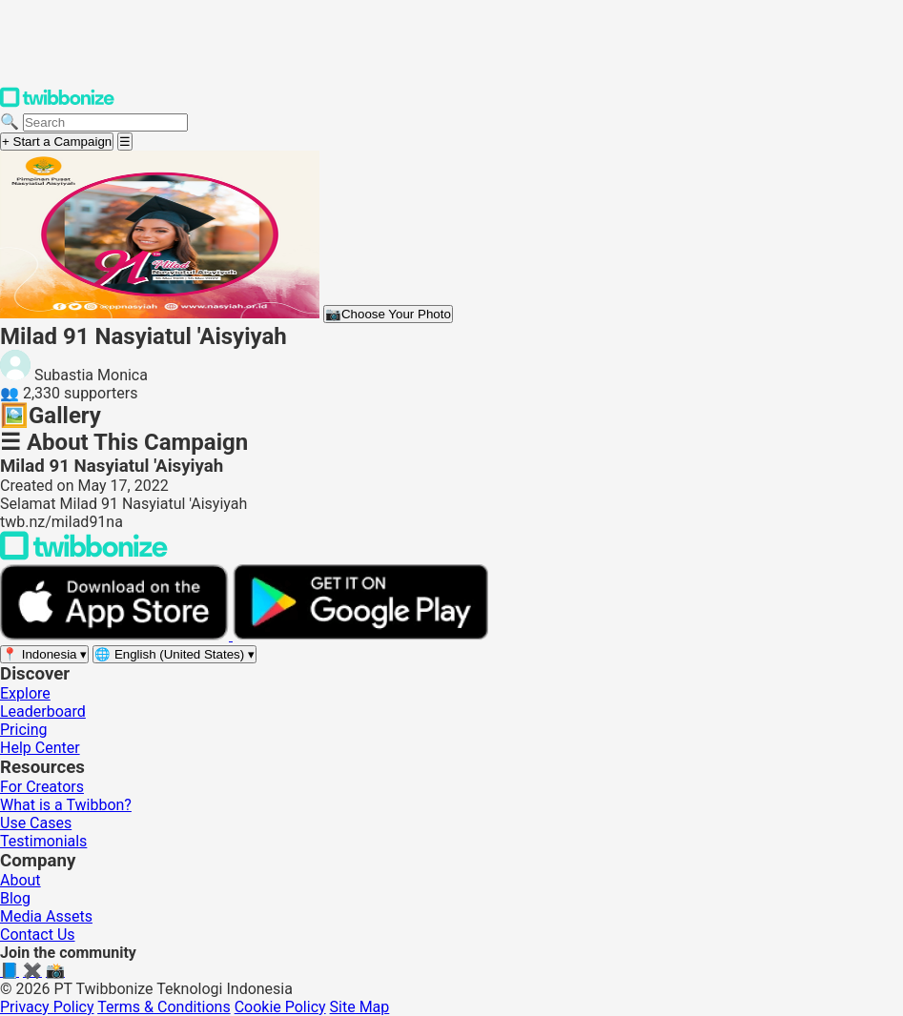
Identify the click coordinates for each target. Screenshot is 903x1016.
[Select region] (44, 654)
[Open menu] (125, 141)
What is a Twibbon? (66, 805)
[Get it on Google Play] (360, 635)
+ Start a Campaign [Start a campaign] (57, 141)
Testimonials (43, 841)
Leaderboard (43, 711)
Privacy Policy (47, 1007)
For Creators (42, 787)
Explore (25, 693)
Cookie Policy (280, 1007)
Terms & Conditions (164, 1007)
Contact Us (37, 934)
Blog (15, 898)
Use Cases (36, 823)
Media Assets (46, 916)
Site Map (360, 1007)
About (20, 880)
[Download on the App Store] (116, 635)
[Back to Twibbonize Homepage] (84, 555)
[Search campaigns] (105, 122)
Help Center (40, 748)
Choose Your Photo (388, 314)
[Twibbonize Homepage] (57, 103)
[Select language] (174, 654)
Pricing (24, 730)
